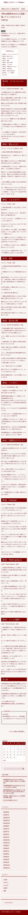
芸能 (5, 890)
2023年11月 (6, 820)
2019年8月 (6, 848)
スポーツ (6, 882)
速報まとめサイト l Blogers (14, 2)
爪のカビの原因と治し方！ (10, 800)
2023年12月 (6, 817)
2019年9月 (6, 845)
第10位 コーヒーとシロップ (10, 54)
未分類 (3, 31)
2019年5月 (6, 853)
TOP (10, 8)
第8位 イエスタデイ (8, 58)
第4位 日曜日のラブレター (9, 66)
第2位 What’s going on (8, 70)
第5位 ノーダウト (7, 64)
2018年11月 (6, 867)
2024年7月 (6, 814)
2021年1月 (6, 837)
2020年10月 (6, 840)
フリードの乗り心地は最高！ (17, 731)
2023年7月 (6, 828)
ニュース (6, 885)
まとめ (4, 75)
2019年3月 (6, 859)
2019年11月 (6, 842)
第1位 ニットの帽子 (8, 72)
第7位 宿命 (5, 60)
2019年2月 (6, 862)
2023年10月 (6, 823)
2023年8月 (6, 826)
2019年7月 (6, 851)
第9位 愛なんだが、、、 (9, 56)
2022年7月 (6, 831)
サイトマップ (9, 902)
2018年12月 (6, 865)
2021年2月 (6, 834)
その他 (5, 879)
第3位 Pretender (7, 68)
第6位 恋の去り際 (7, 62)
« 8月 (4, 760)
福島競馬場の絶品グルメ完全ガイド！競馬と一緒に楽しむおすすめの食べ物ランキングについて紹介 (14, 791)
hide (12, 51)
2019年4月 (6, 856)
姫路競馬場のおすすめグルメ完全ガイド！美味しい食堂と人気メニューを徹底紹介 (14, 781)
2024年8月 (6, 812)
